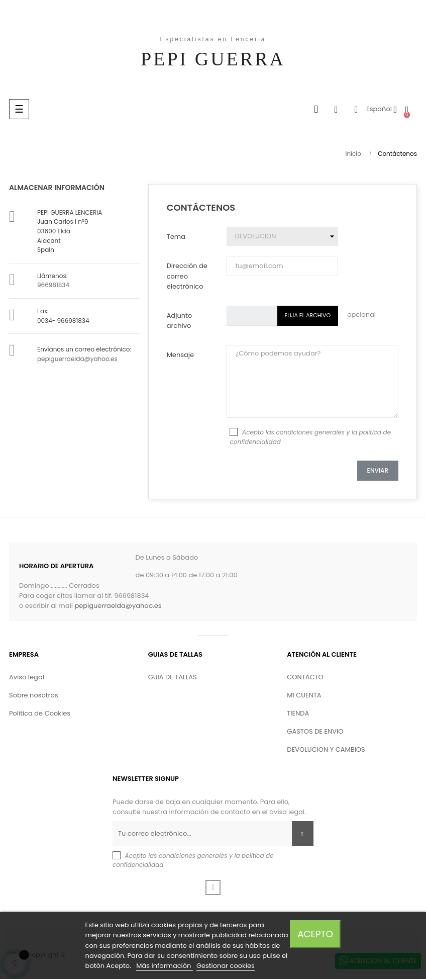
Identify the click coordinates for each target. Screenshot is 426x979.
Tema (176, 236)
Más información (164, 965)
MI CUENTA (304, 695)
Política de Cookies (39, 713)
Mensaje (180, 355)
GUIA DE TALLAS (172, 677)
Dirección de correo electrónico (187, 276)
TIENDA (298, 713)
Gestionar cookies (225, 965)
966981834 (53, 285)
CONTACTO (305, 677)
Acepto (315, 934)
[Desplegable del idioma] (381, 109)
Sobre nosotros (33, 695)
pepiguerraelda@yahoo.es (77, 358)
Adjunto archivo (179, 320)
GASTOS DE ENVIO (315, 731)
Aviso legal (26, 677)
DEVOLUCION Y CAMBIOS (326, 749)
